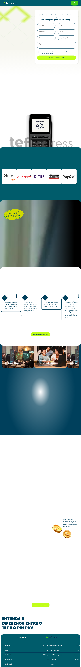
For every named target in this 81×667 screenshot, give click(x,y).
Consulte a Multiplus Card (40, 334)
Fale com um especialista (40, 605)
